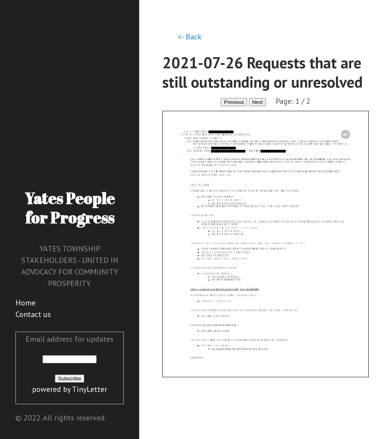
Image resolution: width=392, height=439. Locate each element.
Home (25, 303)
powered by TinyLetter (69, 389)
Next (257, 102)
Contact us (33, 314)
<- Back (189, 37)
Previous (234, 102)
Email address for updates (70, 339)
